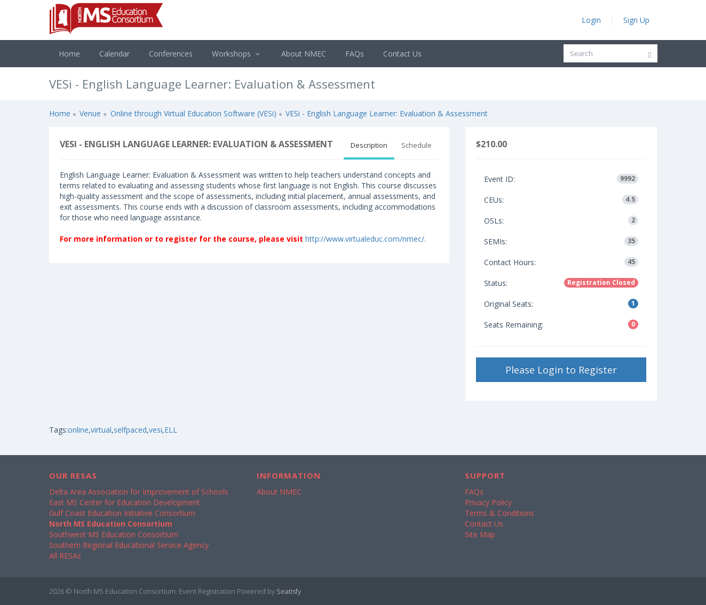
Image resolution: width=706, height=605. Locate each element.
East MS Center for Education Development (124, 502)
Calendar (114, 54)
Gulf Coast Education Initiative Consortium (122, 513)
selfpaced (130, 430)
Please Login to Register (561, 369)
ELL (170, 430)
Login (591, 20)
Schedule (416, 145)
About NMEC (303, 54)
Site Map (480, 534)
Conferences (171, 54)
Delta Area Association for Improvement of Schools (138, 492)
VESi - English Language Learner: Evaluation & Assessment (386, 113)
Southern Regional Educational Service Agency (129, 545)
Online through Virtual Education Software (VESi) (193, 113)
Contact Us (402, 54)
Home (69, 54)
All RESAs (65, 556)
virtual (101, 430)
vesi (155, 430)
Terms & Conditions (499, 513)
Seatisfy (288, 591)
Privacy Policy (488, 502)
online (78, 430)
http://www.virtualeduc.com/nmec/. (365, 239)
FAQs (354, 54)
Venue (90, 113)
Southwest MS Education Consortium (113, 534)
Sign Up (636, 20)
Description (369, 145)
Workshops (237, 54)
